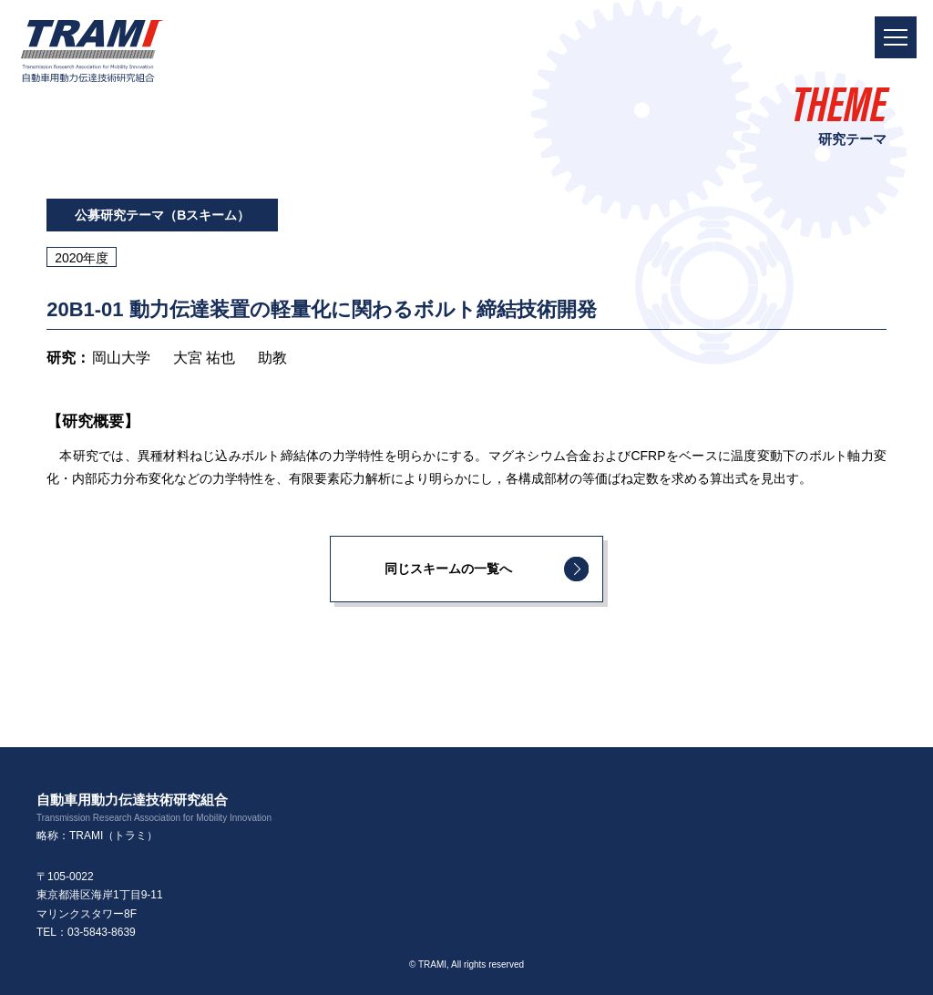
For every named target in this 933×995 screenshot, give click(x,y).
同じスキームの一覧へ (448, 568)
